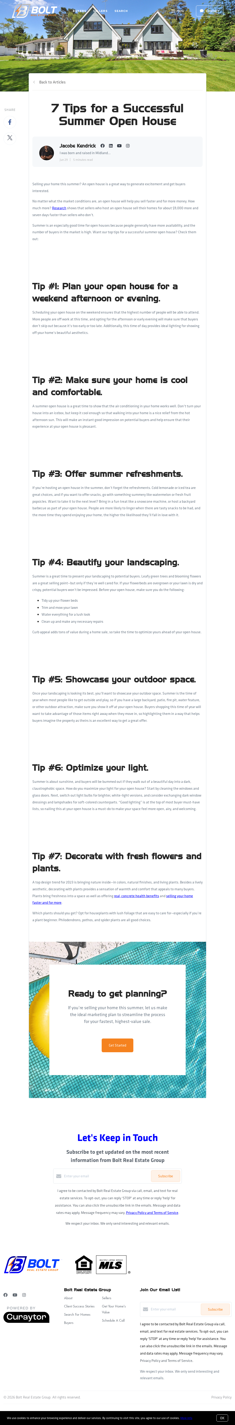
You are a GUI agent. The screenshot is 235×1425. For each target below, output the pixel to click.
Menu (177, 11)
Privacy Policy (221, 1397)
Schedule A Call (113, 1320)
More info (186, 1418)
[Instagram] (24, 1295)
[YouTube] (15, 1295)
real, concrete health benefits (136, 896)
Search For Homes (77, 1314)
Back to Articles (52, 82)
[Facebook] (5, 1295)
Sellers (100, 10)
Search (121, 10)
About (68, 1298)
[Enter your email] (106, 1176)
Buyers (79, 10)
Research (59, 208)
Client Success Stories (79, 1306)
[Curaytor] (26, 1321)
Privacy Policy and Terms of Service (152, 1212)
